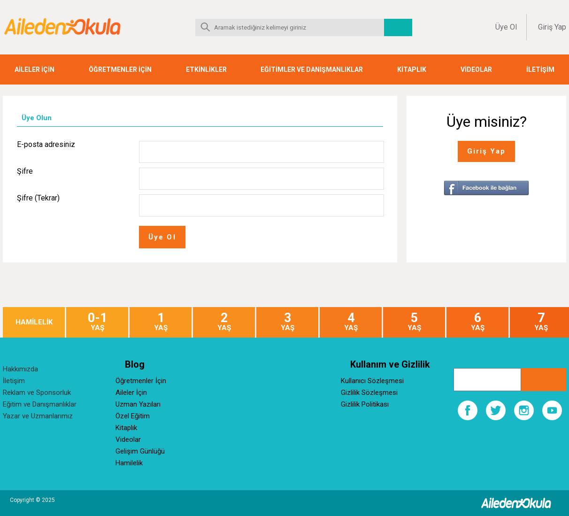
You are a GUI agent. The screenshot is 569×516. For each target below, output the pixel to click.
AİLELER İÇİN (34, 69)
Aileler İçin (131, 392)
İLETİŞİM (540, 69)
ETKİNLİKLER (206, 69)
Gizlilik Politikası (365, 404)
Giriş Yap (552, 27)
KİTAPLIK (411, 69)
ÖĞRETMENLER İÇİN (120, 69)
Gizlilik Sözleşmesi (369, 392)
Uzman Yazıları (138, 404)
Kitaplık (126, 428)
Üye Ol (506, 27)
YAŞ (97, 322)
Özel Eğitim (132, 416)
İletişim (14, 381)
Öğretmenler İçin (140, 381)
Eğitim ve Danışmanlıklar (40, 404)
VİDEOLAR (476, 69)
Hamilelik (129, 463)
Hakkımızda (20, 369)
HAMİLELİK (34, 322)
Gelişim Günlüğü (140, 451)
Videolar (128, 439)
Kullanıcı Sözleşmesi (372, 381)
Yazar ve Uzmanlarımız (38, 416)
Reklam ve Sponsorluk (37, 392)
